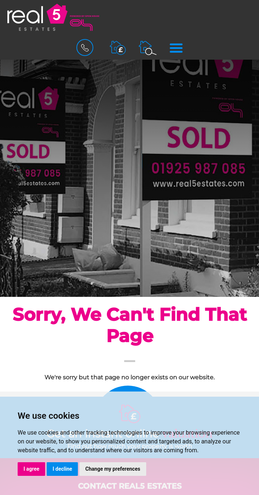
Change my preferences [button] (112, 469)
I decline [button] (62, 469)
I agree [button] (31, 469)
